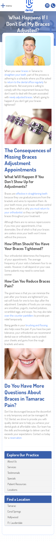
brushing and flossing (36, 325)
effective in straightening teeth (31, 193)
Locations (12, 489)
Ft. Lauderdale (14, 522)
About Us (12, 461)
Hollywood (12, 517)
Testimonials (13, 472)
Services (11, 467)
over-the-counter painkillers (18, 315)
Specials (11, 478)
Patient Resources (16, 484)
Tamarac (11, 505)
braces (25, 71)
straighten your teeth (15, 74)
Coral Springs (14, 511)
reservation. (16, 437)
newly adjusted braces (20, 97)
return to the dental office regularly (25, 82)
